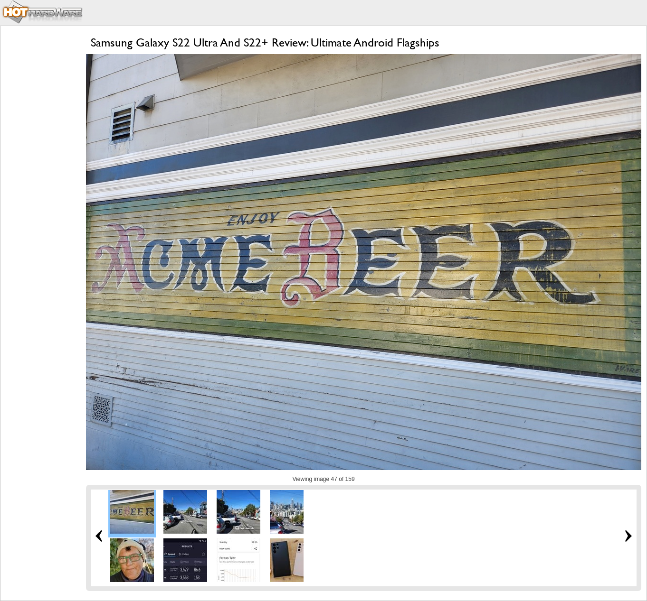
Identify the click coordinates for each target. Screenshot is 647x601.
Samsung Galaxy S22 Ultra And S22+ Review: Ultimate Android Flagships (265, 42)
